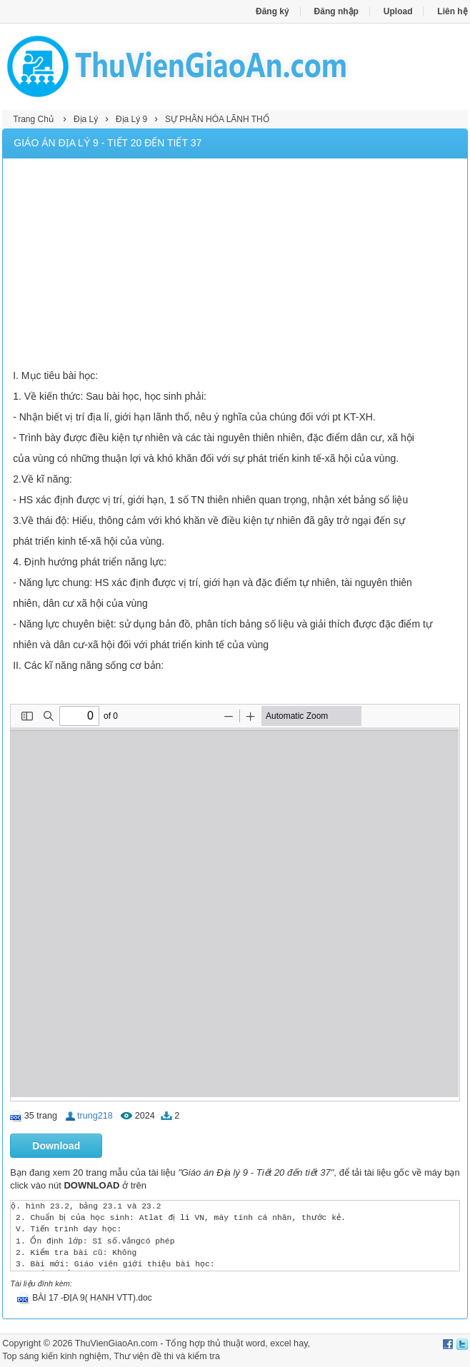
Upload (398, 11)
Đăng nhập (336, 11)
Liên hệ (452, 11)
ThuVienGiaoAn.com (116, 1343)
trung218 (95, 1116)
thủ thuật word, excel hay (257, 1343)
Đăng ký (272, 11)
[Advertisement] (235, 265)
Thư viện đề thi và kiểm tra (167, 1356)
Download (56, 1145)
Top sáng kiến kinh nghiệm (55, 1356)
